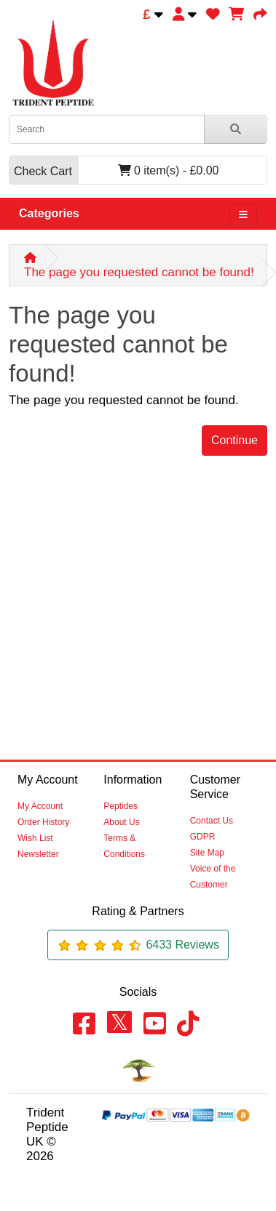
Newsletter (38, 854)
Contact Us (211, 821)
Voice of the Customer (213, 877)
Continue (234, 440)
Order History (43, 822)
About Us (121, 822)
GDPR (203, 837)
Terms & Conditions (124, 846)
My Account (40, 806)
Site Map (207, 853)
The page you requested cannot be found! (139, 272)
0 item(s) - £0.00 (113, 170)
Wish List (35, 838)
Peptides (120, 806)
